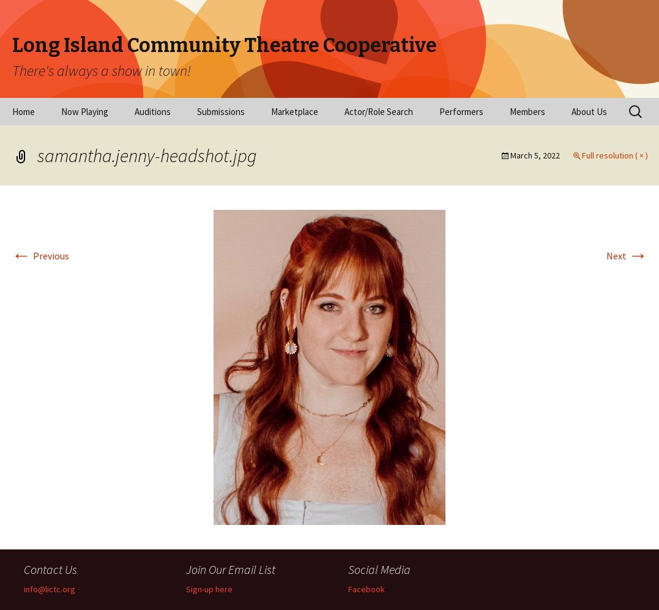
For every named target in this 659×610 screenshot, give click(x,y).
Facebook (366, 589)
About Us (589, 111)
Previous (40, 256)
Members (527, 111)
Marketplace (294, 111)
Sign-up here (209, 589)
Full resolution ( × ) (615, 155)
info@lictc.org (49, 589)
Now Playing (84, 111)
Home (23, 111)
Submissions (221, 111)
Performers (461, 111)
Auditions (153, 111)
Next (627, 256)
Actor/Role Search (378, 111)
